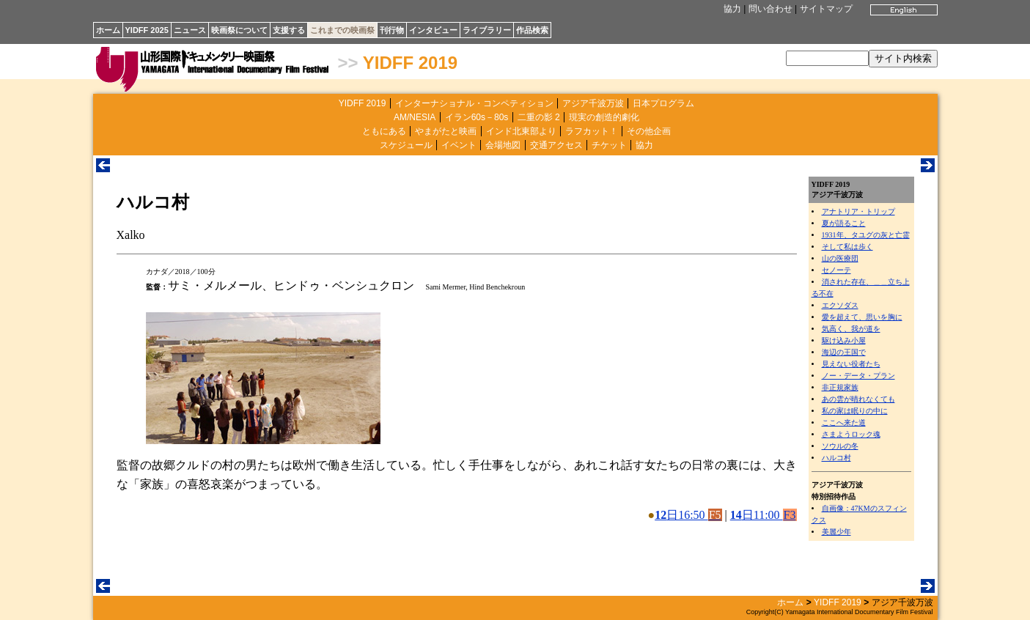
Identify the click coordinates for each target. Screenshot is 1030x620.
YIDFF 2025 (147, 30)
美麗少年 (836, 532)
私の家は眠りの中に (855, 411)
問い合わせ (770, 9)
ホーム (108, 30)
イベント (459, 145)
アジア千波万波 (593, 103)
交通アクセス (556, 145)
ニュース (190, 30)
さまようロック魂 (851, 434)
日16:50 (688, 515)
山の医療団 (840, 258)
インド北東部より (521, 131)
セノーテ (836, 270)
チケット (609, 145)
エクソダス (840, 305)
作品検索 (532, 30)
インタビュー (433, 30)
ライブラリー (487, 30)
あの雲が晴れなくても (858, 399)
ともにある (384, 131)
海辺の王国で (844, 352)
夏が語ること (844, 223)
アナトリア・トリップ (858, 211)
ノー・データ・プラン (858, 376)
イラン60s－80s (477, 117)
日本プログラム (663, 103)
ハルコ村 (836, 458)
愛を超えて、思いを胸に (862, 317)
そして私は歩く (847, 247)
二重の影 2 (539, 117)
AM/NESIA (414, 117)
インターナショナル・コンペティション (474, 103)
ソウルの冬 (840, 446)
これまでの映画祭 (342, 30)
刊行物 (392, 30)
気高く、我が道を (851, 329)
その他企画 (649, 131)
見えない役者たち (851, 364)
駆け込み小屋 (844, 340)
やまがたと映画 (446, 131)
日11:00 (763, 515)
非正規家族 (840, 387)
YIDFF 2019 (410, 63)
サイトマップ (826, 9)
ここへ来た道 (844, 422)
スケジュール (406, 145)
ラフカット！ (591, 131)
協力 (732, 9)
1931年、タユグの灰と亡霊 (866, 235)
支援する (289, 30)
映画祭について (239, 30)
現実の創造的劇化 (604, 117)
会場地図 (502, 145)
